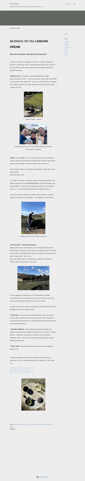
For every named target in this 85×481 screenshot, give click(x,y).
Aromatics (67, 41)
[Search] (69, 4)
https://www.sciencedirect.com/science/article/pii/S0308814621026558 (22, 372)
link (50, 189)
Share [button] (66, 33)
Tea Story (14, 4)
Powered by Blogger (42, 477)
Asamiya (66, 43)
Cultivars (67, 45)
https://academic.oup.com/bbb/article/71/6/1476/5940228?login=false (21, 367)
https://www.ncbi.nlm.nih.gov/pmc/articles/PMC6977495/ (20, 370)
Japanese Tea (67, 47)
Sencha (66, 53)
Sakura (66, 51)
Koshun (66, 49)
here (16, 189)
